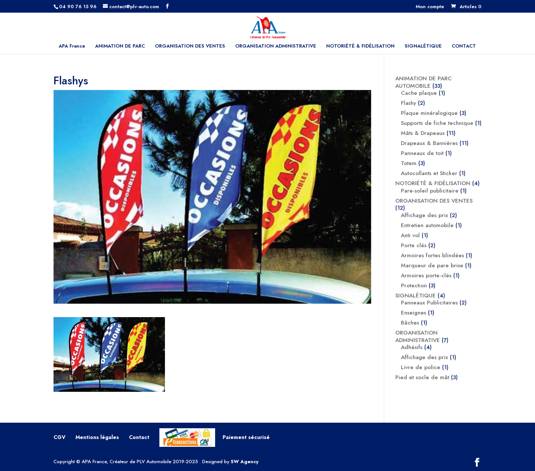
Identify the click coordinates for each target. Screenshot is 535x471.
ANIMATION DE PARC (120, 46)
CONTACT (464, 46)
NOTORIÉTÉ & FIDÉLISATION (360, 46)
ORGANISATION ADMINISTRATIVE (275, 46)
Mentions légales (97, 437)
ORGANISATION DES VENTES (190, 46)
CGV (59, 437)
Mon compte (430, 7)
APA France (72, 46)
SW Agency (245, 461)
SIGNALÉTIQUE (423, 46)
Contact (139, 437)
